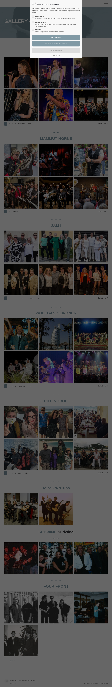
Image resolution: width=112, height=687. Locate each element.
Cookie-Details (56, 55)
